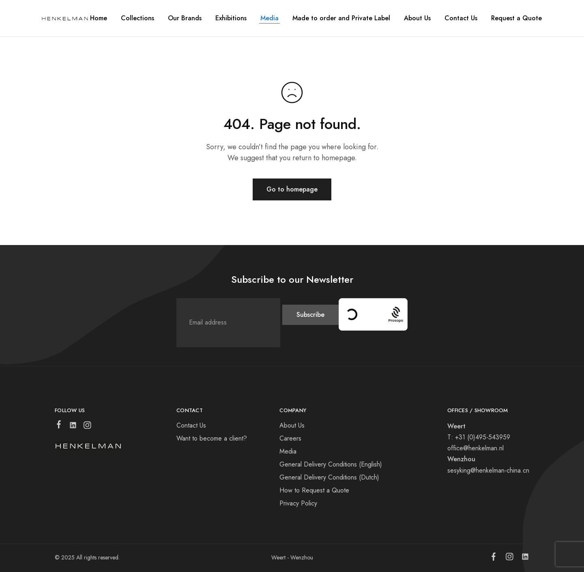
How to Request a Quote (314, 490)
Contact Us (460, 18)
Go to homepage (292, 189)
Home (98, 18)
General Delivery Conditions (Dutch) (329, 477)
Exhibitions (231, 18)
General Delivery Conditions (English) (330, 464)
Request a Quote (516, 18)
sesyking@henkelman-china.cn (488, 470)
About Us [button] (417, 18)
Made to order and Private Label (341, 18)
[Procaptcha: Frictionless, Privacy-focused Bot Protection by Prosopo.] (395, 314)
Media (269, 18)
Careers (290, 438)
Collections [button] (137, 18)
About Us (292, 425)
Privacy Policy (298, 503)
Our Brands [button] (185, 18)
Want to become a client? (211, 438)
